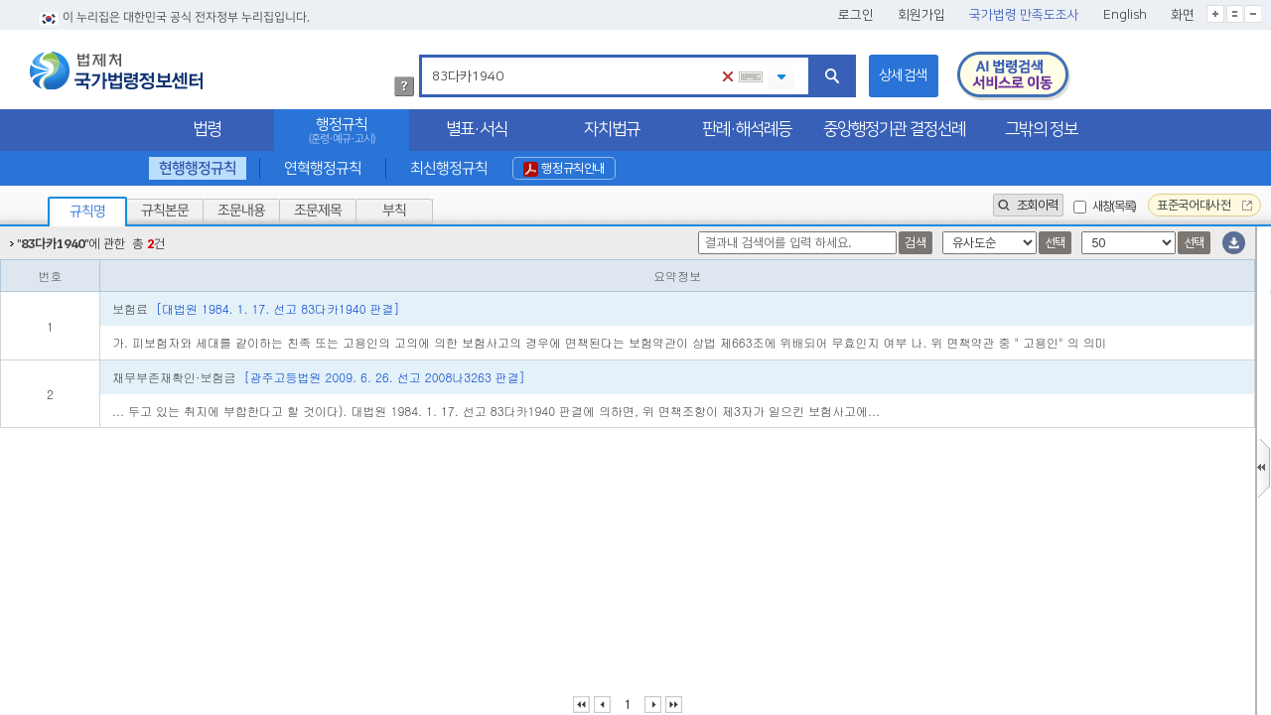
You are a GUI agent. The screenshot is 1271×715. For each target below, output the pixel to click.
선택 (1055, 242)
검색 (915, 242)
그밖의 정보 (1041, 129)
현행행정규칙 (197, 168)
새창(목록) (1114, 206)
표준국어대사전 (1204, 205)
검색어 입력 (428, 58)
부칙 (394, 210)
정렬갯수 (6, 226)
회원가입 (921, 15)
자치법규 (611, 129)
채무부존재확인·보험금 (318, 376)
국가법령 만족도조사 (1024, 15)
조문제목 (318, 210)
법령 (206, 129)
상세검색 (903, 75)
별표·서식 (476, 129)
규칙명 (87, 211)
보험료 (256, 308)
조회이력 (1028, 205)
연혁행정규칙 (322, 168)
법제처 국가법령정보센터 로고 (116, 70)
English (1125, 15)
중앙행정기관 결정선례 (894, 129)
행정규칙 (341, 130)
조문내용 (241, 210)
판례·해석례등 (746, 129)
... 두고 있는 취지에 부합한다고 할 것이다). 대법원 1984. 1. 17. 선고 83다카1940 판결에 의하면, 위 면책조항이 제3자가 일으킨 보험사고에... (496, 410)
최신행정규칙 (448, 168)
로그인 (856, 15)
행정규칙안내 (564, 169)
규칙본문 (165, 210)
